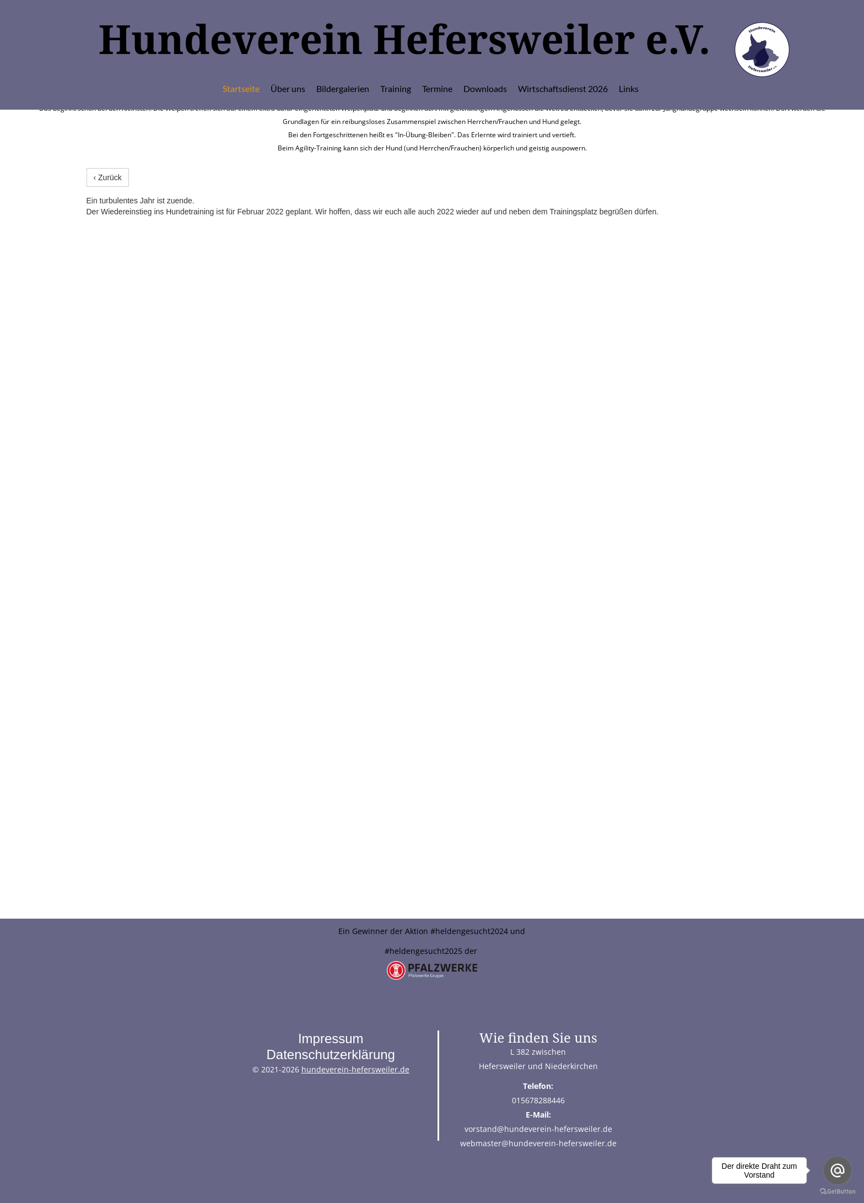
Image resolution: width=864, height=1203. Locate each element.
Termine (437, 88)
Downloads (485, 88)
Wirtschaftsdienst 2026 (563, 88)
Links (629, 88)
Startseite (241, 88)
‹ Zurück (108, 177)
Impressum (331, 1038)
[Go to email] (837, 1170)
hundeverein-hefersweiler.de (355, 1069)
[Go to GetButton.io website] (837, 1191)
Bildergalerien (342, 88)
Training (395, 88)
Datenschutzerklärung (330, 1054)
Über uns (288, 88)
